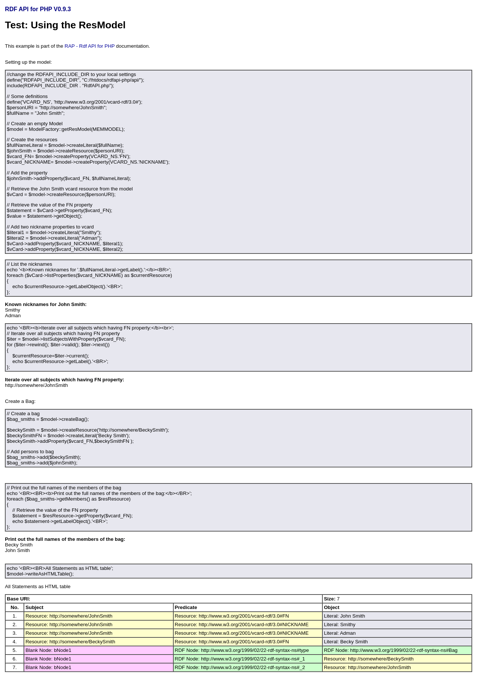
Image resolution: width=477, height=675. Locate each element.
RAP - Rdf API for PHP (89, 46)
